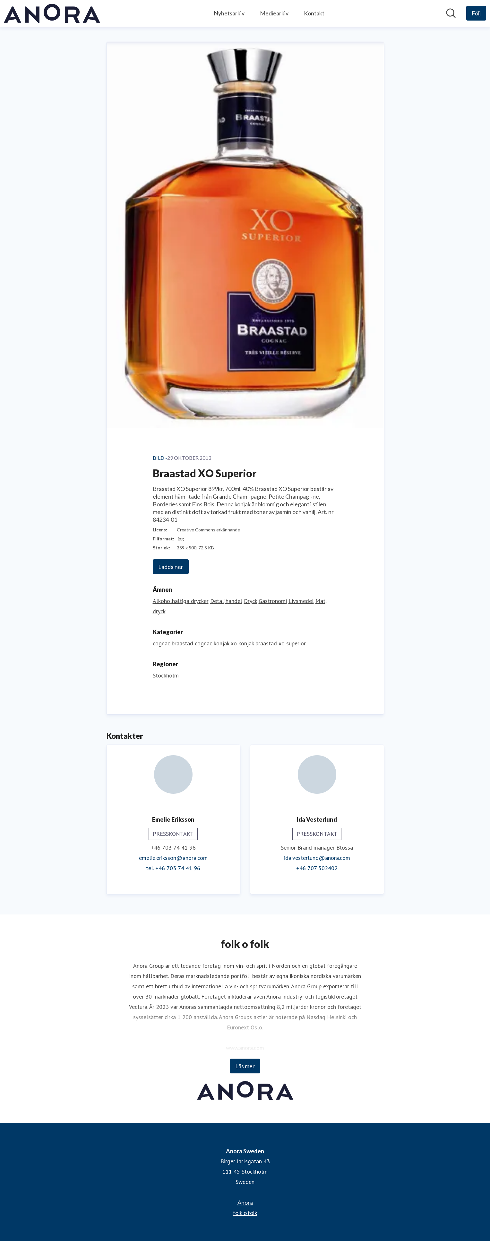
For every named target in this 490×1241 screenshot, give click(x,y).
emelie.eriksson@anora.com (173, 857)
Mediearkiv (274, 13)
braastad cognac (192, 643)
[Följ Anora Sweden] (476, 13)
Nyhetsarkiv (229, 13)
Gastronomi (273, 601)
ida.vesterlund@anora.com (317, 857)
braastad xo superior (280, 643)
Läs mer (245, 1066)
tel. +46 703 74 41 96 (173, 868)
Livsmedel (301, 601)
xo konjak (242, 643)
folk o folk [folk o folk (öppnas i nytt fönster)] (245, 1212)
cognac (161, 643)
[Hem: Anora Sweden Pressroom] (52, 13)
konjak (221, 643)
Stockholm (166, 675)
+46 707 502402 (317, 868)
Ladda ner (170, 566)
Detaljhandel (226, 601)
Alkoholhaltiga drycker (181, 601)
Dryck (250, 601)
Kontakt (314, 13)
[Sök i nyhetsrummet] (451, 13)
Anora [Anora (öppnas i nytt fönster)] (245, 1202)
